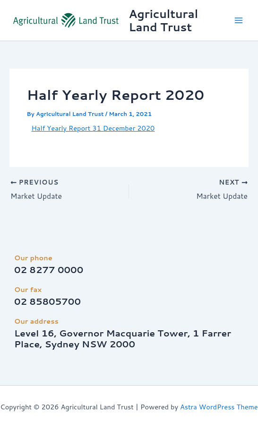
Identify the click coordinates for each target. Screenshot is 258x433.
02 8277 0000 (48, 270)
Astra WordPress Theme (219, 407)
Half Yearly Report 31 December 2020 (93, 128)
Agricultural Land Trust (163, 20)
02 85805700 (47, 301)
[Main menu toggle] (239, 20)
